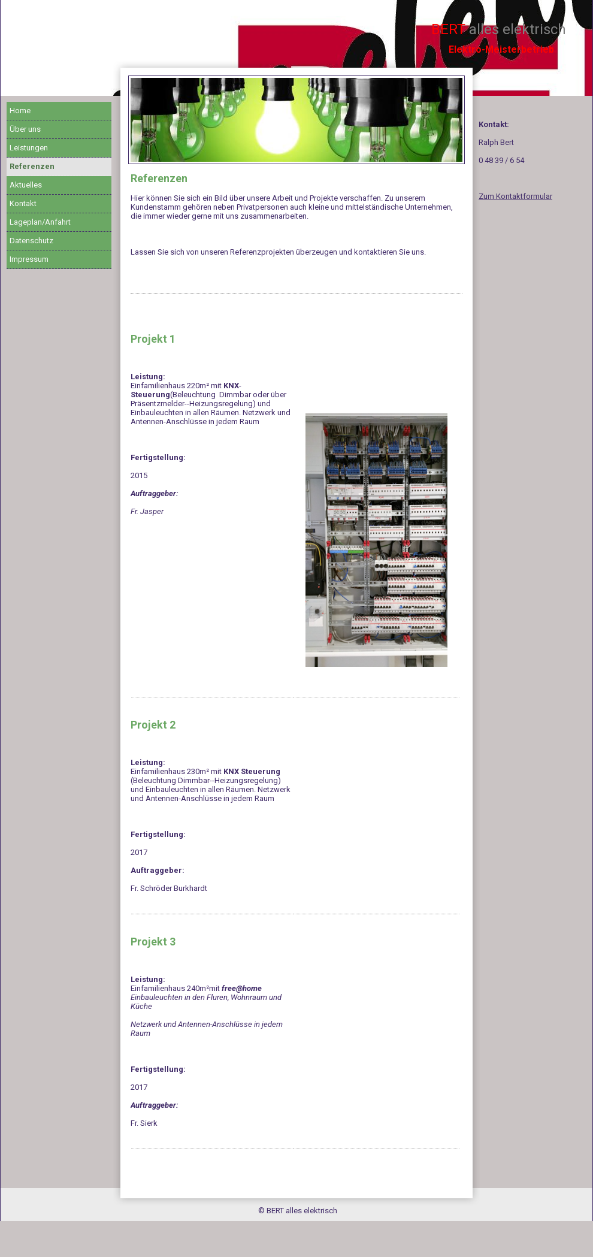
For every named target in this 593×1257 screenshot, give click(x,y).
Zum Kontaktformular (515, 196)
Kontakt (23, 203)
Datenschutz (31, 240)
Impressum (29, 259)
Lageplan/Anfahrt (40, 221)
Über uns (25, 129)
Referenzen (32, 166)
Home (20, 110)
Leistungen (29, 147)
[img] (296, 120)
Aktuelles (26, 184)
